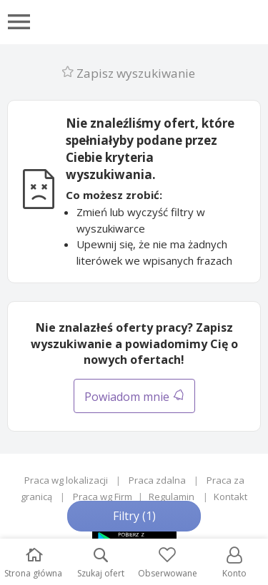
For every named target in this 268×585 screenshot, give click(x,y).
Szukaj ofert (100, 563)
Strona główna (33, 563)
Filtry (134, 516)
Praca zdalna (157, 480)
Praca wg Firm (102, 496)
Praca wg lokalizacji (66, 480)
